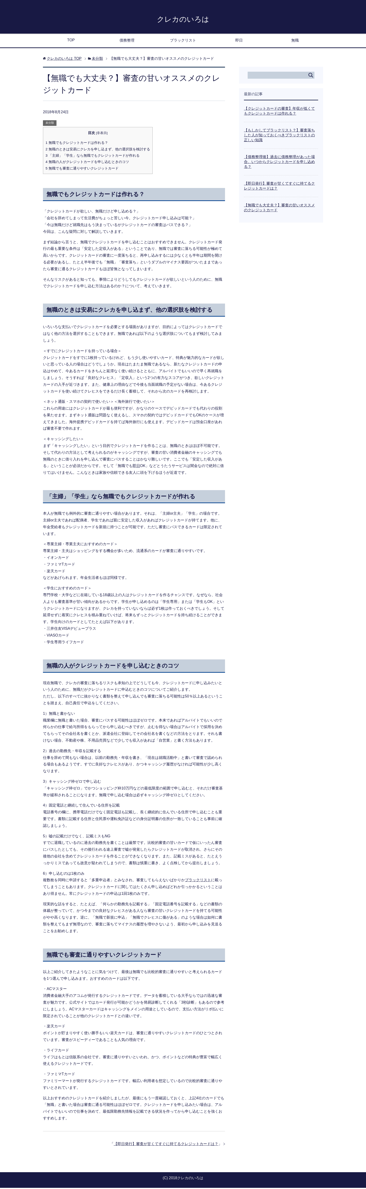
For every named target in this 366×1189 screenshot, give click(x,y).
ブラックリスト (183, 41)
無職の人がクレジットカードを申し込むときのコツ (87, 163)
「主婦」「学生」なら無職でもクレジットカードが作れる (93, 157)
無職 (295, 41)
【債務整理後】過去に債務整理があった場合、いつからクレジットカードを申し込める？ (279, 163)
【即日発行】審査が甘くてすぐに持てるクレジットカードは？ (166, 1145)
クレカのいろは (183, 19)
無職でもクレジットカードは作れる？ (77, 144)
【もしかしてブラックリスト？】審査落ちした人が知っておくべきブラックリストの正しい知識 (279, 136)
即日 (239, 41)
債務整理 (127, 41)
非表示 (102, 134)
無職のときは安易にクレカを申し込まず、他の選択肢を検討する (98, 150)
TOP (71, 41)
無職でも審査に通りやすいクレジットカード (82, 169)
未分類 (50, 124)
